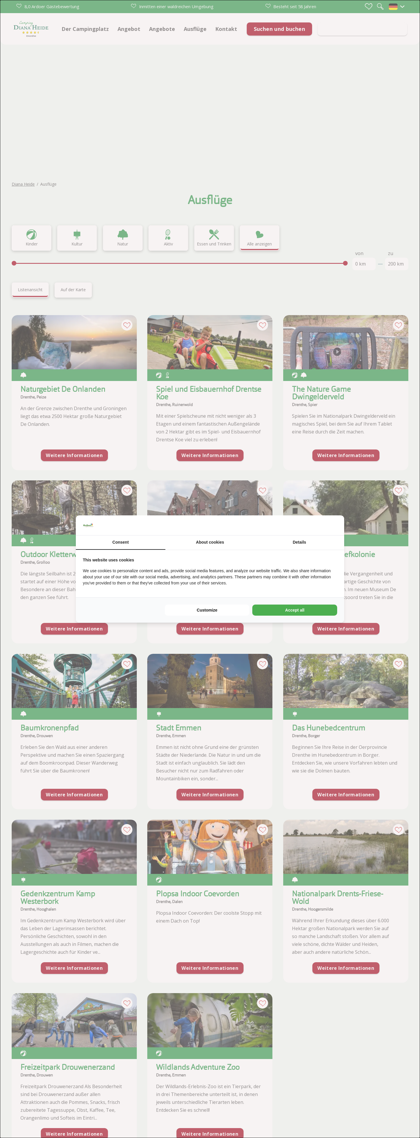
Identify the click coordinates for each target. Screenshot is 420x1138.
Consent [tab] (120, 542)
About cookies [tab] (210, 542)
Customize (207, 610)
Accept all (294, 610)
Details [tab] (299, 542)
